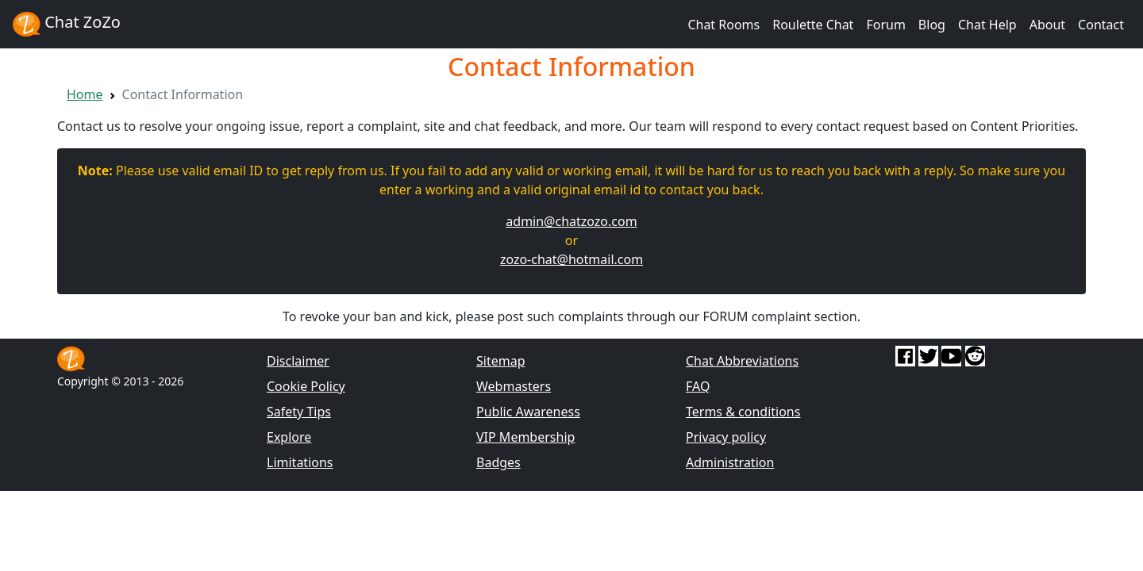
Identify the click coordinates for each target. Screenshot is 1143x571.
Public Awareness (528, 411)
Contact (1101, 24)
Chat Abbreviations (742, 361)
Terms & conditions (743, 411)
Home (85, 94)
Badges (498, 462)
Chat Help (987, 24)
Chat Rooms (723, 24)
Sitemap (500, 361)
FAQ (698, 386)
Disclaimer (298, 361)
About (1047, 24)
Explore (289, 437)
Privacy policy (726, 437)
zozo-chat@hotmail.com (571, 259)
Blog (931, 24)
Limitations (300, 462)
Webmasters (513, 386)
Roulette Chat (812, 24)
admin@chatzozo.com (571, 221)
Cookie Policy (306, 386)
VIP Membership (525, 437)
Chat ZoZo (67, 24)
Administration (730, 462)
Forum (885, 24)
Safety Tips (299, 411)
